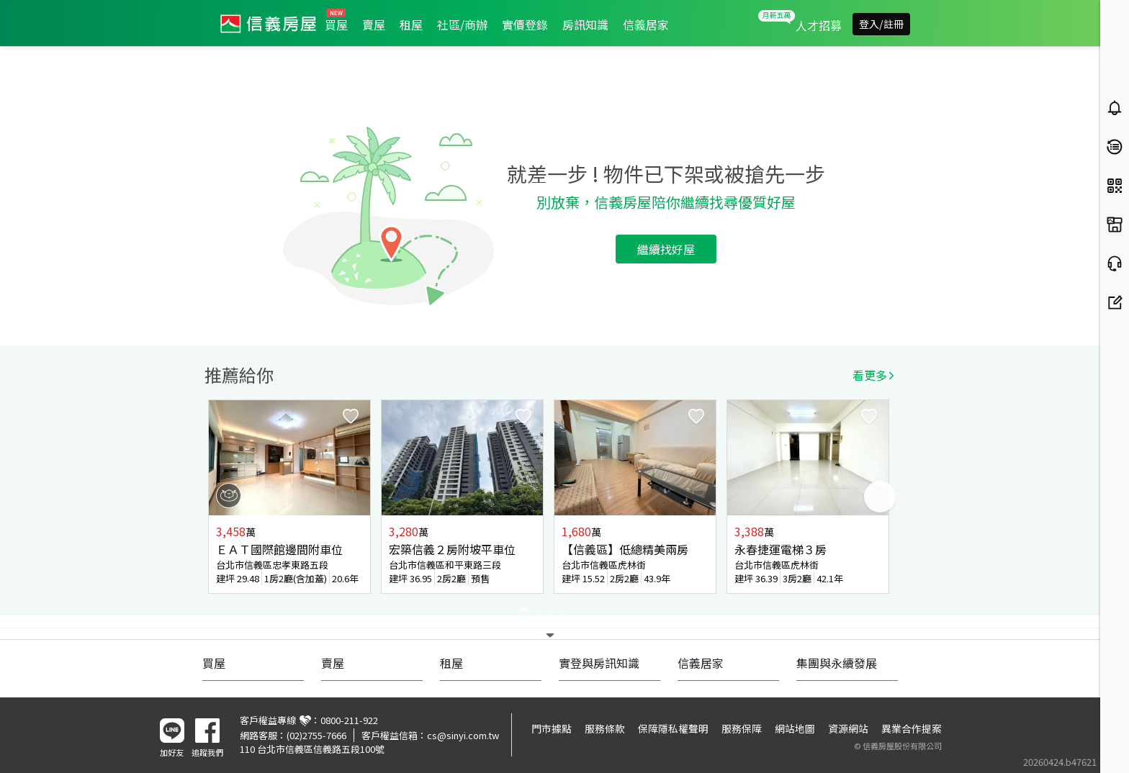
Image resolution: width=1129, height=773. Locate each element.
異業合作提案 (911, 728)
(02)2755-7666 (316, 735)
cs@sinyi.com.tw (463, 735)
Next (880, 496)
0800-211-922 (349, 720)
